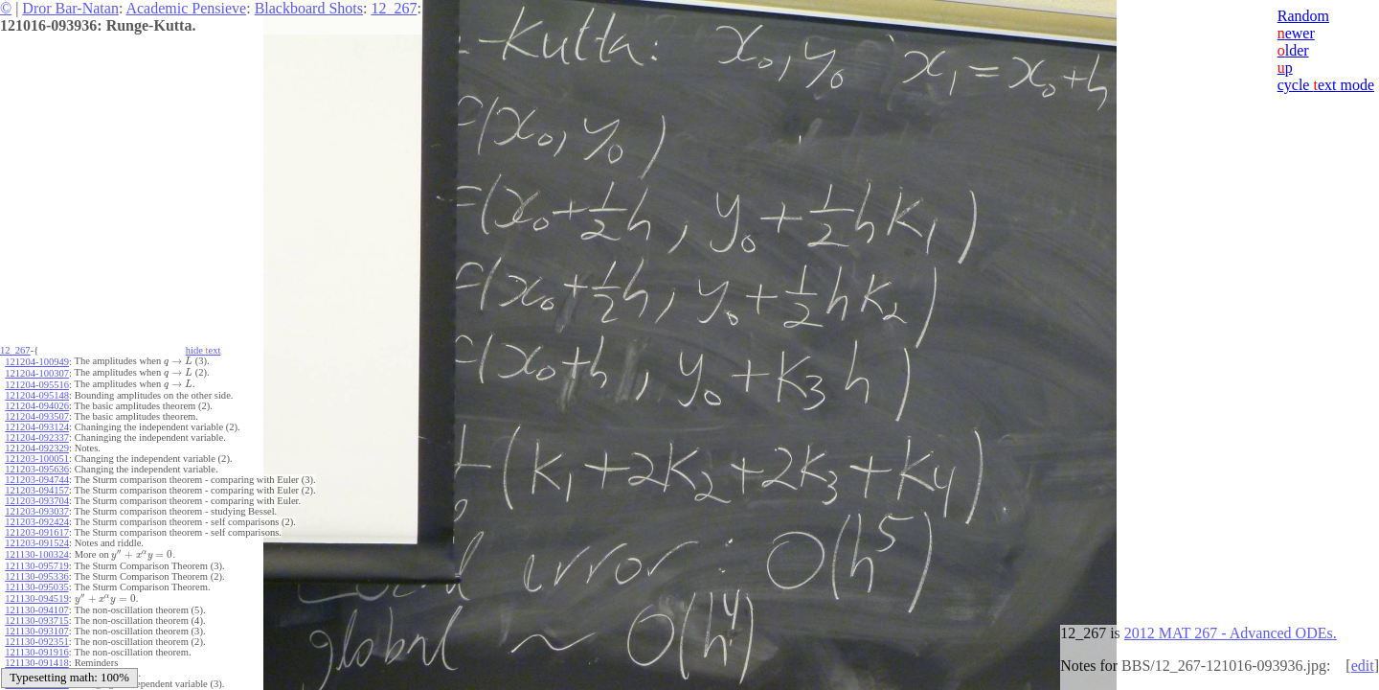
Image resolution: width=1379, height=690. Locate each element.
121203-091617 (37, 532)
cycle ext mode (1325, 85)
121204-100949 (37, 361)
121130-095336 (36, 576)
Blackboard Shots (309, 8)
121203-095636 (37, 469)
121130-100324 (36, 554)
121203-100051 (37, 458)
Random (1303, 16)
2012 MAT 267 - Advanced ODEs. (1230, 633)
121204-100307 (37, 373)
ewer (1296, 33)
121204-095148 (37, 395)
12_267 (394, 8)
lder (1293, 50)
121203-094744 (37, 479)
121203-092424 (37, 522)
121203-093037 (37, 511)
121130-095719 (36, 566)
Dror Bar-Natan (70, 8)
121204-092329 (37, 448)
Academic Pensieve (185, 8)
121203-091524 (37, 543)
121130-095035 (36, 587)
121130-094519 (36, 598)
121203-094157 (37, 490)
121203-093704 (37, 500)
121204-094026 (37, 406)
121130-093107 (36, 631)
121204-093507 (37, 416)
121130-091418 (36, 662)
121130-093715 (36, 620)
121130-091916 (36, 652)
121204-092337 (37, 437)
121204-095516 (37, 385)
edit (1362, 665)
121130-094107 (36, 610)
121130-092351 (36, 641)
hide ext (203, 350)
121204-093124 (37, 427)
